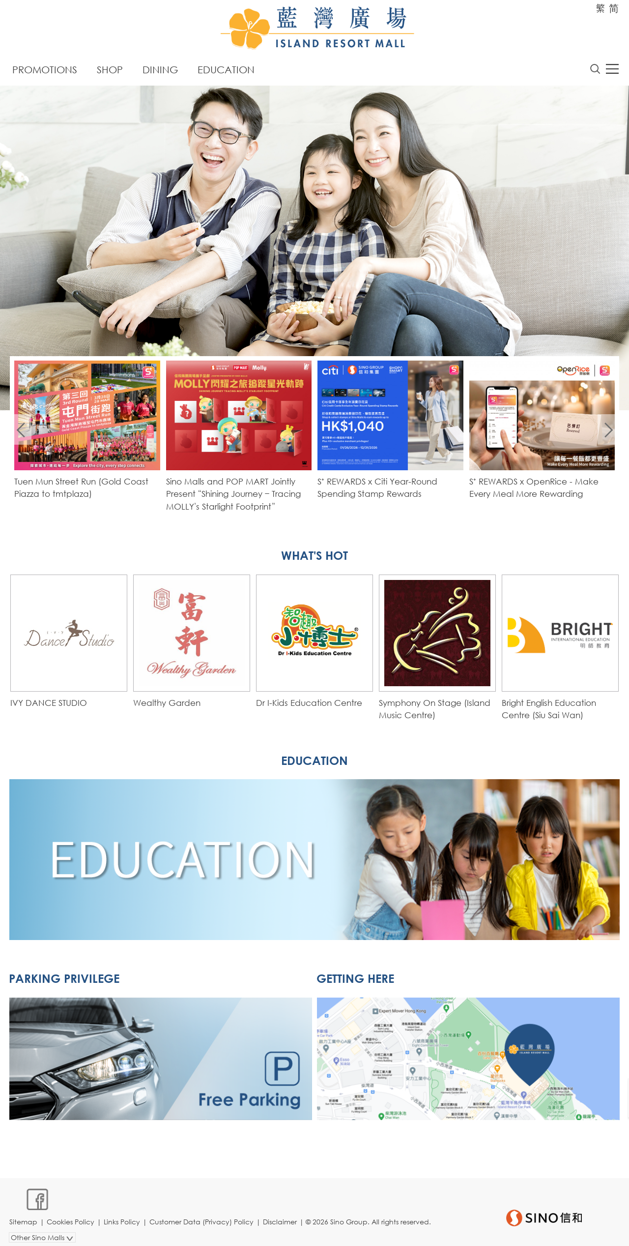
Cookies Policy (71, 1214)
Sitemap (24, 1214)
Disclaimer (281, 1214)
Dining (160, 70)
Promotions (44, 70)
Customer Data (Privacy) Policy (202, 1214)
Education (226, 70)
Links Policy (123, 1214)
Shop (110, 70)
